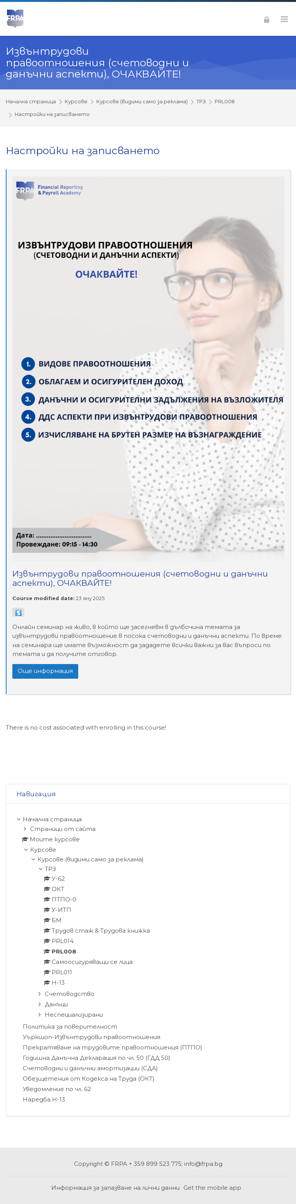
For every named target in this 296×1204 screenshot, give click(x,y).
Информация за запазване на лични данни (115, 1187)
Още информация (45, 670)
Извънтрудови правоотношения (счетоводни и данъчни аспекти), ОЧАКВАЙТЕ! (97, 62)
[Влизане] (267, 19)
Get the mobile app (212, 1187)
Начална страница (31, 101)
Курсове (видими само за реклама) (142, 101)
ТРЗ (201, 101)
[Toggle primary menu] (284, 19)
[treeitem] (148, 959)
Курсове (76, 101)
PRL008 (225, 101)
